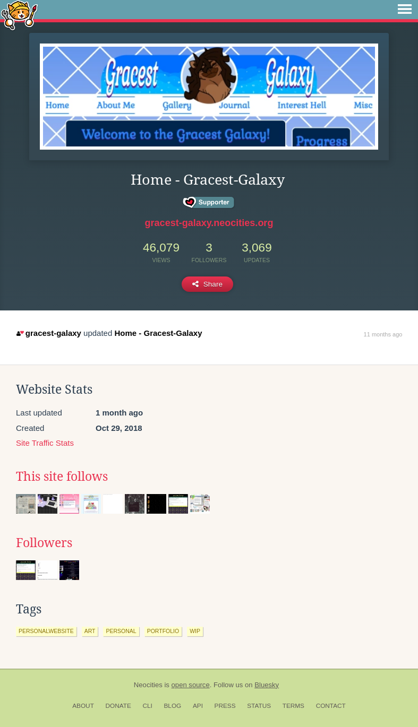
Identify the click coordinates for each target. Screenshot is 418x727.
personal (121, 631)
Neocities (148, 685)
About (83, 705)
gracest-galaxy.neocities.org (209, 223)
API (198, 705)
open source (191, 685)
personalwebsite (46, 631)
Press (225, 705)
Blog (172, 705)
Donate (118, 705)
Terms (293, 705)
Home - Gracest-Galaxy (158, 332)
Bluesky (266, 685)
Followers (44, 543)
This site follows (62, 476)
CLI (147, 705)
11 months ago (383, 334)
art (90, 631)
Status (259, 705)
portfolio (163, 631)
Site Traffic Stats (45, 442)
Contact (331, 705)
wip (195, 631)
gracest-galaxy (48, 332)
